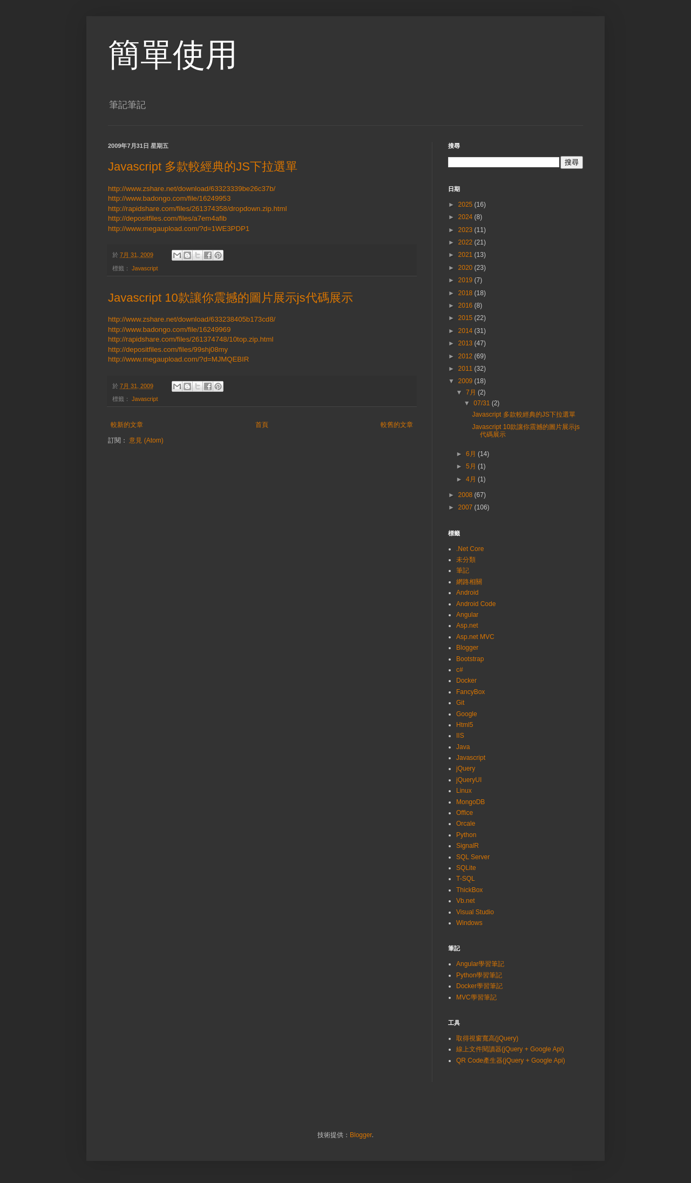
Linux (464, 790)
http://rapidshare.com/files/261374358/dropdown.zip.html (197, 209)
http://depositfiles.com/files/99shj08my (168, 349)
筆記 (462, 570)
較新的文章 (127, 425)
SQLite (466, 868)
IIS (460, 735)
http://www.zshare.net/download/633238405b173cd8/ (191, 319)
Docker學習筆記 (479, 986)
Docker (466, 680)
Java (463, 747)
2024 (466, 217)
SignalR (467, 845)
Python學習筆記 (479, 975)
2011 (466, 368)
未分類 (466, 559)
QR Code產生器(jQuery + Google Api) (510, 1060)
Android (467, 592)
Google (466, 714)
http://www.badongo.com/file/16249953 (169, 198)
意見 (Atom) (146, 440)
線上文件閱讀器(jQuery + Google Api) (510, 1049)
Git (460, 702)
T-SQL (465, 878)
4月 (472, 479)
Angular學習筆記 (480, 964)
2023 (466, 230)
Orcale (465, 823)
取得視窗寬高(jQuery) (487, 1038)
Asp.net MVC (475, 637)
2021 (466, 255)
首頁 (261, 425)
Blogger (467, 647)
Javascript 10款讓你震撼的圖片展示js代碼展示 (230, 297)
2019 (466, 280)
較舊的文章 (397, 425)
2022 (466, 242)
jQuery (465, 768)
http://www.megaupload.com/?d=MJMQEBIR (178, 359)
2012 (466, 356)
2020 (466, 267)
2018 (466, 293)
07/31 (482, 403)
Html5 (464, 725)
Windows (469, 923)
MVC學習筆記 (476, 997)
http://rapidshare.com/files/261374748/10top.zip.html (190, 339)
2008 (466, 495)
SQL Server (473, 857)
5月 (472, 466)
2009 (466, 381)
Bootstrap (470, 659)
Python (466, 835)
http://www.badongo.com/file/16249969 (169, 329)
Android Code (476, 604)
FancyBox (470, 692)
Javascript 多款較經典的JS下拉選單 (202, 166)
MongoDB (470, 802)
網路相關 (469, 582)
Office (464, 813)
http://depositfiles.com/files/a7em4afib (167, 218)
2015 (466, 318)
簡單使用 (173, 55)
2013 (466, 343)
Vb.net (465, 901)
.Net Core (470, 549)
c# (459, 670)
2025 (466, 204)
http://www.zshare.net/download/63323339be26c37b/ (191, 189)
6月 (472, 454)
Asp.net (467, 625)
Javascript (145, 268)
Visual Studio (475, 912)
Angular (467, 614)
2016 (466, 305)
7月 (472, 392)
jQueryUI (469, 780)
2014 (466, 331)
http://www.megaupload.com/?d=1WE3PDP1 (178, 229)
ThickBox (469, 890)
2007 (466, 507)
